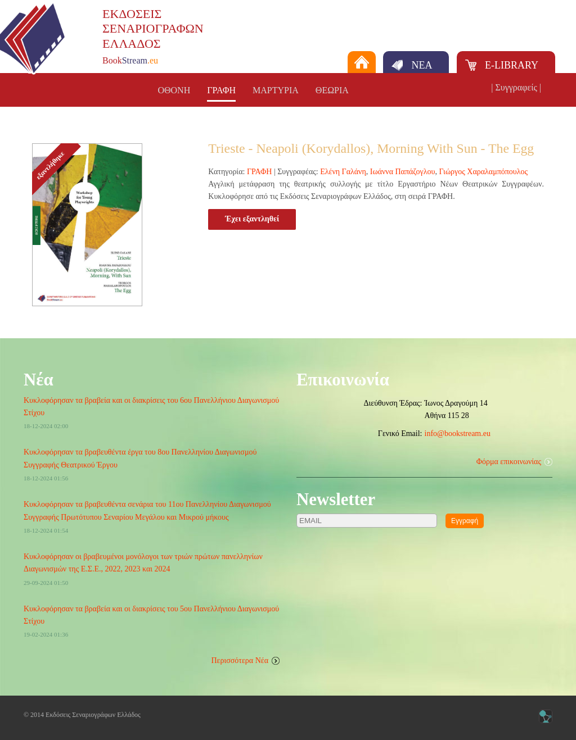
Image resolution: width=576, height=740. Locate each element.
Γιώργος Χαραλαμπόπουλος (483, 171)
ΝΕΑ (421, 65)
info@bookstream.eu (457, 433)
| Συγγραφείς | (516, 87)
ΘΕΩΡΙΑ (332, 90)
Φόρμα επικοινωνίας (508, 461)
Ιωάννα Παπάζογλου (402, 171)
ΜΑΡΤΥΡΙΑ (276, 90)
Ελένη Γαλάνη (343, 171)
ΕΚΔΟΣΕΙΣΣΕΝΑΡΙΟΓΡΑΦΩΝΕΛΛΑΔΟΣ (153, 29)
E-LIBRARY (511, 65)
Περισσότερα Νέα (240, 660)
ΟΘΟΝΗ (174, 90)
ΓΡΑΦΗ (221, 90)
